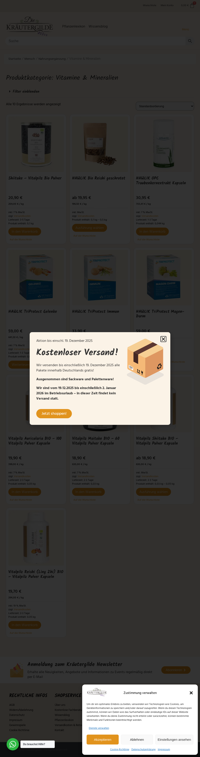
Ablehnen (137, 739)
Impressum (164, 749)
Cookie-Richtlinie (119, 749)
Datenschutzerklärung (143, 749)
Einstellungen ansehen (174, 739)
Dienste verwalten (99, 728)
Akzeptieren (102, 739)
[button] (191, 693)
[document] (100, 378)
